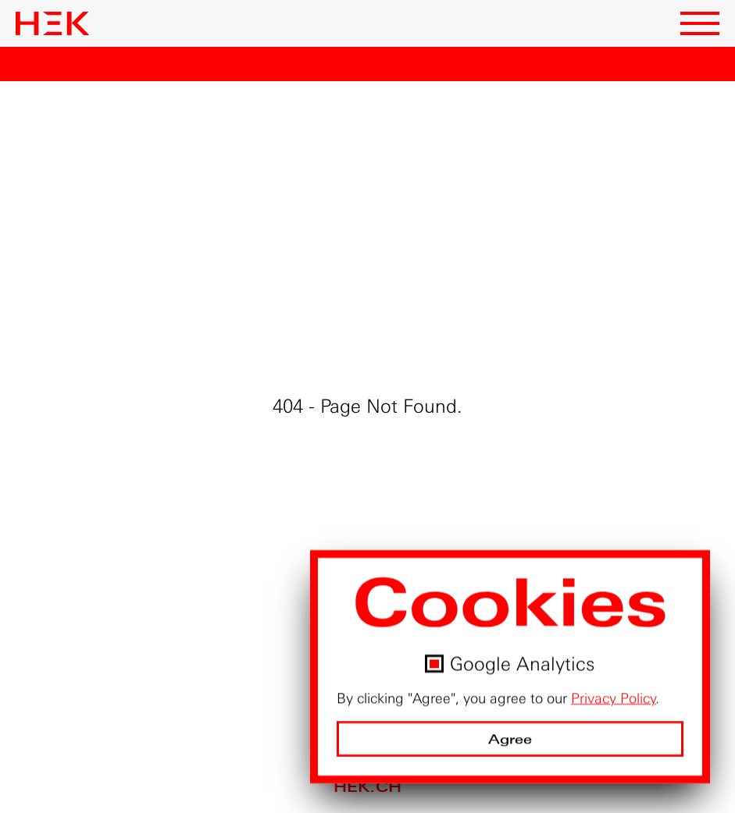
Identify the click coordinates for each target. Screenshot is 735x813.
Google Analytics (522, 663)
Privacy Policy (613, 698)
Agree (510, 739)
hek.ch (367, 787)
